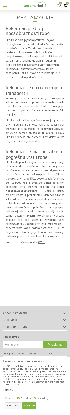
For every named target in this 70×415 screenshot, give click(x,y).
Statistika (26, 398)
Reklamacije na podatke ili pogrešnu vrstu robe (35, 154)
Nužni (11, 398)
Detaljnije (8, 389)
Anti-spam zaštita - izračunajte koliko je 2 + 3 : (28, 353)
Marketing (43, 398)
